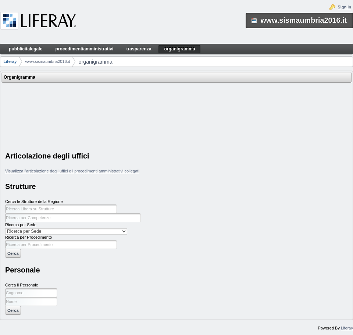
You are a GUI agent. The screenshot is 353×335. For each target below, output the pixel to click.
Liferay (10, 61)
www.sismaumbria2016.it (47, 61)
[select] (66, 231)
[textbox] (61, 208)
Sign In (344, 7)
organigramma (95, 62)
